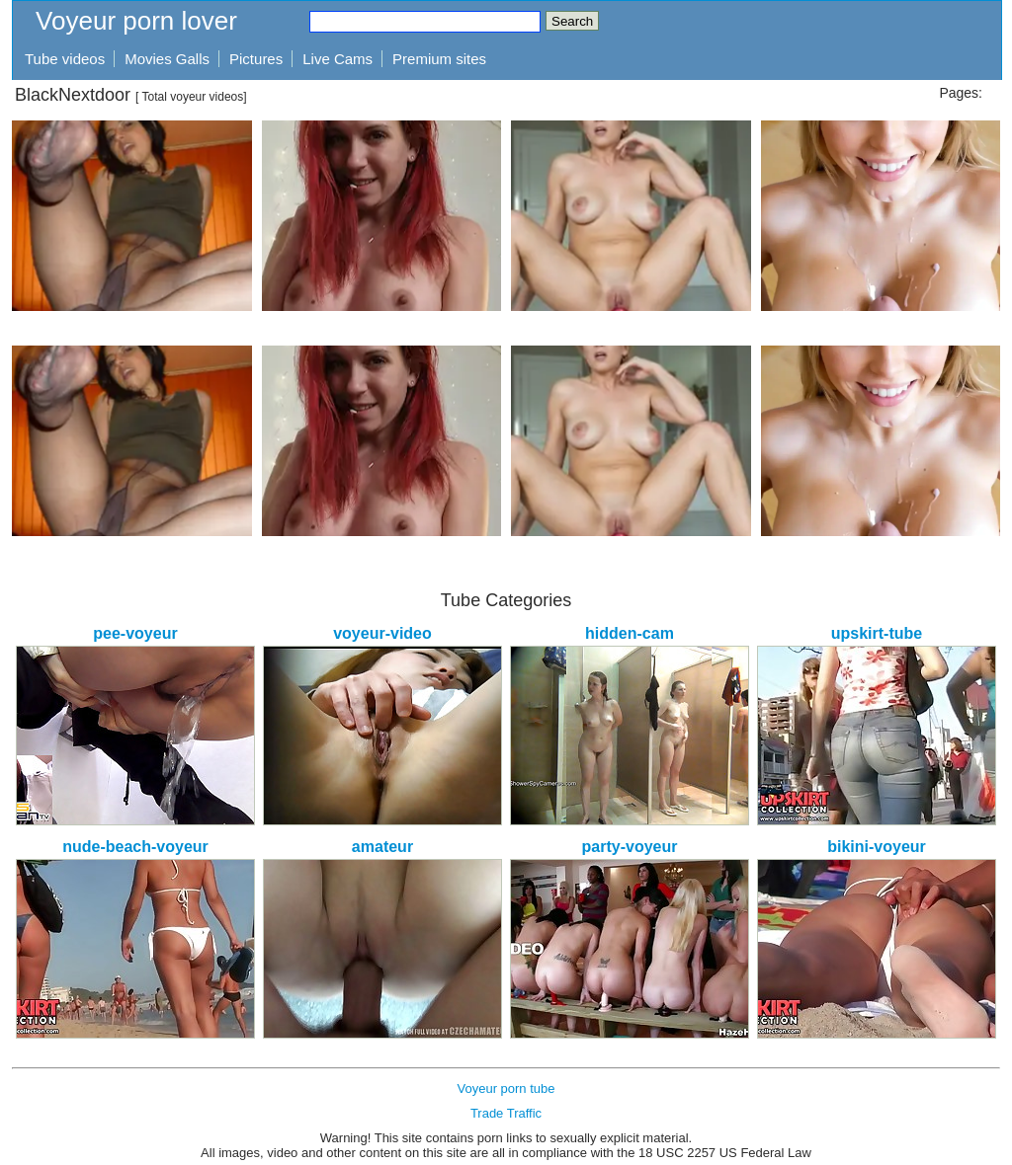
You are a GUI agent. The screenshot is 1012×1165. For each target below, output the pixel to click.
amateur (382, 846)
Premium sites (439, 58)
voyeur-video (382, 633)
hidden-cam (629, 633)
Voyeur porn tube (505, 1088)
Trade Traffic (506, 1113)
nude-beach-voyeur (135, 846)
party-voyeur (630, 846)
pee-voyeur (135, 633)
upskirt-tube (876, 633)
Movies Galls (167, 58)
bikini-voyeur (876, 846)
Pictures (256, 58)
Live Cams (337, 58)
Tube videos (65, 58)
